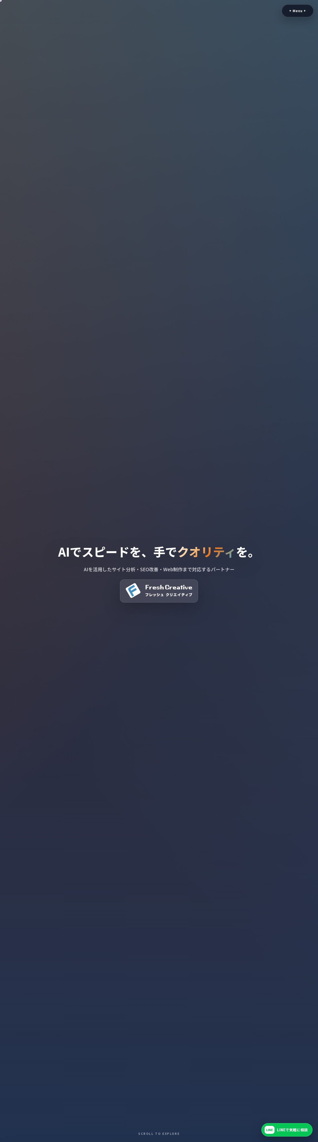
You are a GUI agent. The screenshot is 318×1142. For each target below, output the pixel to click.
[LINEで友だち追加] (287, 1130)
